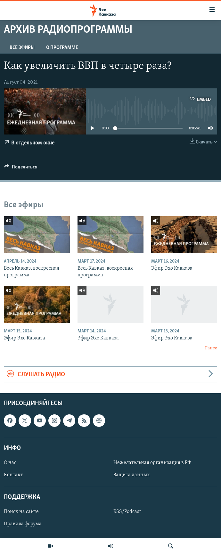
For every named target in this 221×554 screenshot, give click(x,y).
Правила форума (23, 524)
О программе (62, 47)
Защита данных (131, 474)
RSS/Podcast (127, 512)
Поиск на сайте (21, 512)
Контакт (13, 474)
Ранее (211, 348)
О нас (10, 462)
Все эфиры (22, 47)
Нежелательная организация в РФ (152, 462)
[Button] (20, 168)
